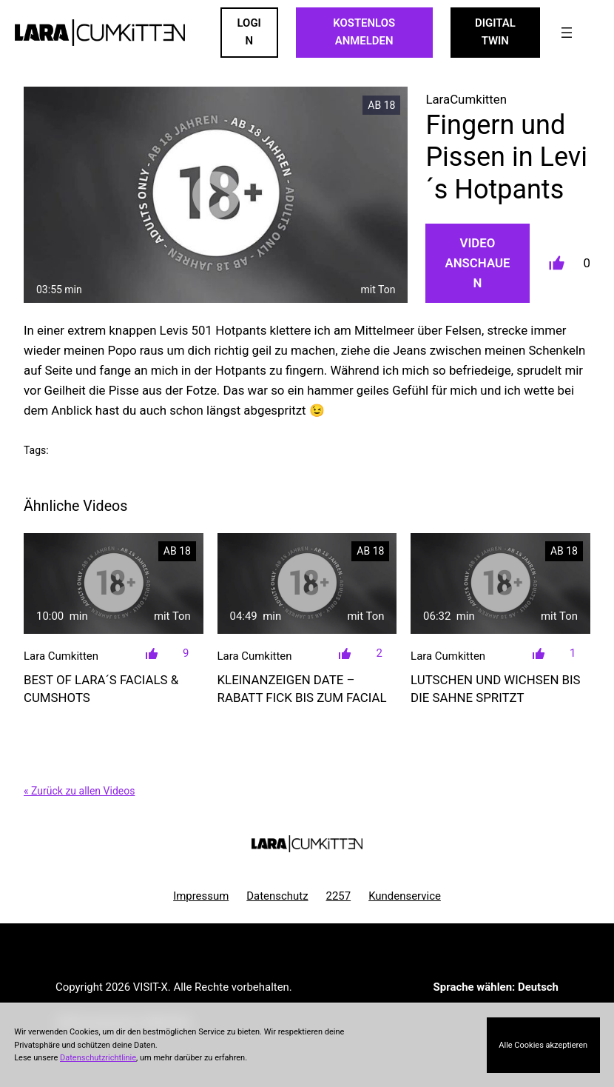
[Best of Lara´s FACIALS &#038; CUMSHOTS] (113, 584)
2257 (338, 896)
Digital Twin (495, 31)
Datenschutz (277, 896)
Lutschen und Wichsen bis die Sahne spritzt (496, 688)
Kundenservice (404, 896)
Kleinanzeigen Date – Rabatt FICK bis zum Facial (302, 688)
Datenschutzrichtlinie (98, 1058)
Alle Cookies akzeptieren (543, 1045)
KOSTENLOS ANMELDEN (364, 31)
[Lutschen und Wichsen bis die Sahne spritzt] (500, 584)
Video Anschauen (477, 262)
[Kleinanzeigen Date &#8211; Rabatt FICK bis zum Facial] (307, 584)
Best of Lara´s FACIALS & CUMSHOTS (101, 688)
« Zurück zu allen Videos (79, 791)
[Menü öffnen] (567, 32)
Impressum (201, 896)
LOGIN (249, 31)
